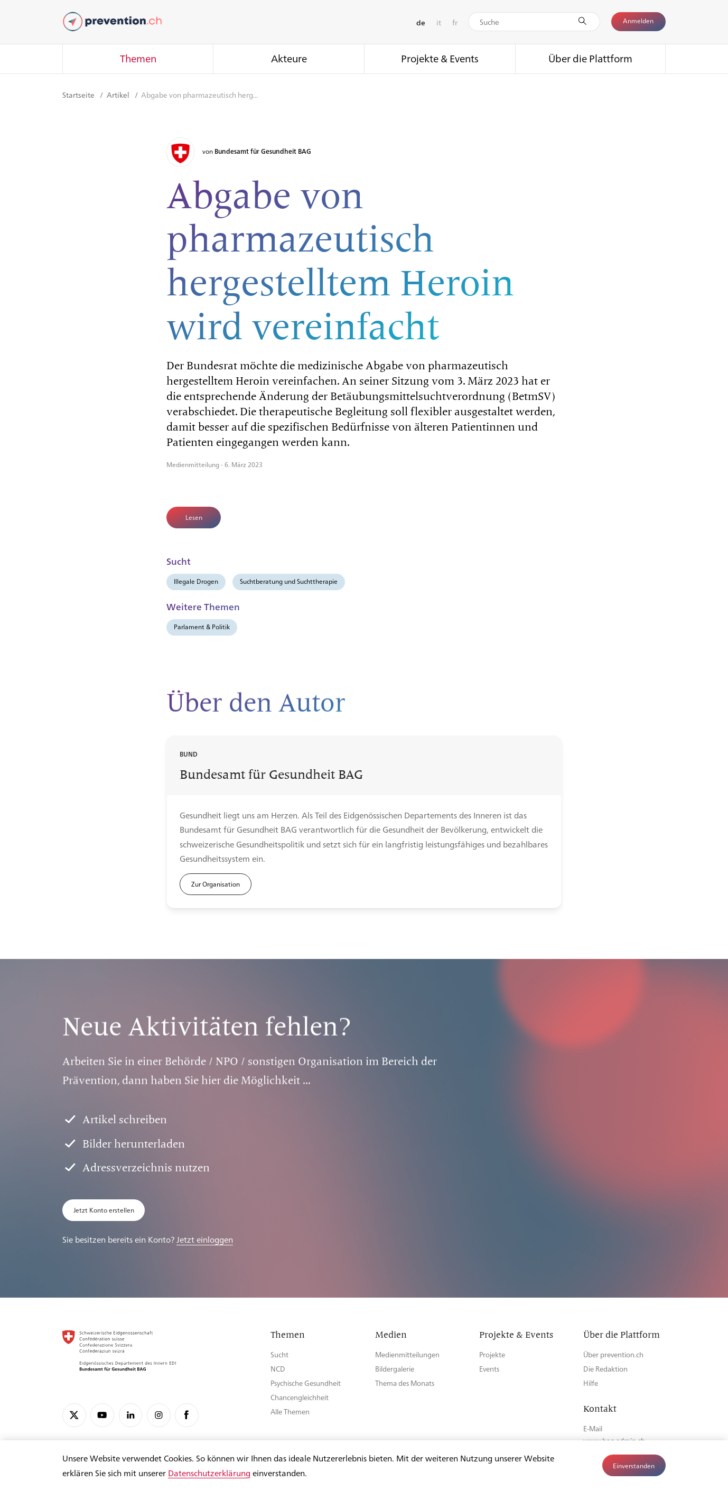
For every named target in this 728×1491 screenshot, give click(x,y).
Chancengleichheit (299, 1397)
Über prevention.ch (613, 1354)
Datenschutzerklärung (209, 1472)
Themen (138, 58)
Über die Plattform (590, 58)
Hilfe (590, 1382)
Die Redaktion (605, 1368)
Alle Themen (290, 1411)
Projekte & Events (440, 58)
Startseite (79, 94)
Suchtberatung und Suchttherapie (289, 581)
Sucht (279, 1354)
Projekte (492, 1354)
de (420, 22)
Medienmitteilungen (407, 1354)
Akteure (289, 58)
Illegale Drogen (196, 581)
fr (455, 22)
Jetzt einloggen (204, 1239)
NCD (277, 1368)
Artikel (119, 94)
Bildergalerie (394, 1368)
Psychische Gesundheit (305, 1382)
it (438, 22)
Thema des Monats (404, 1382)
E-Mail (592, 1428)
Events (489, 1368)
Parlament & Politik (202, 626)
